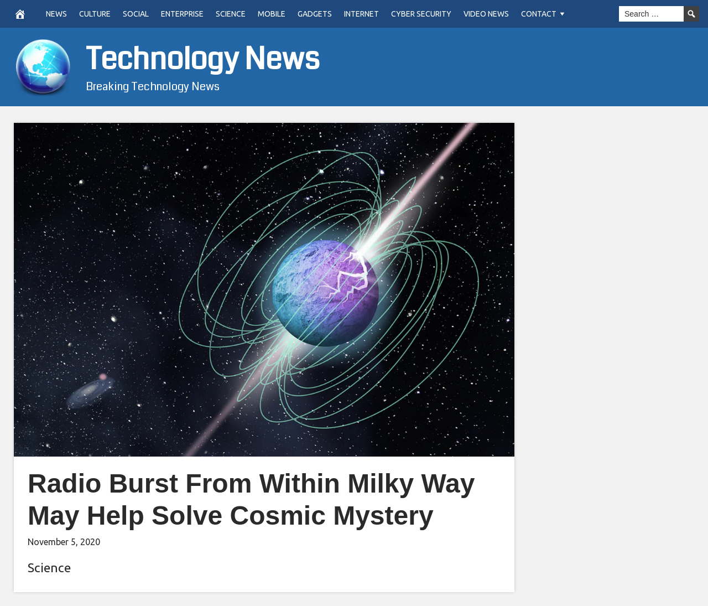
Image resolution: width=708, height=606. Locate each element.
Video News (486, 13)
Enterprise (182, 13)
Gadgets (315, 13)
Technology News (203, 59)
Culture (95, 13)
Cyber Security (421, 13)
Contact (538, 13)
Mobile (271, 13)
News (56, 13)
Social (136, 13)
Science (231, 13)
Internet (361, 13)
